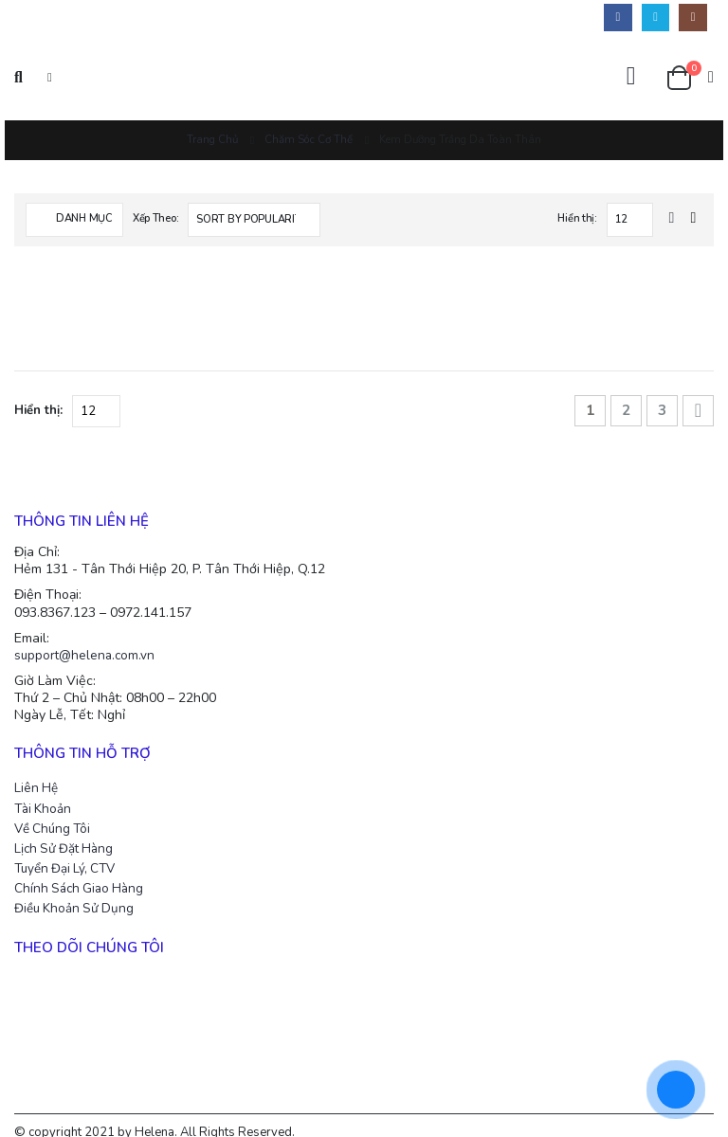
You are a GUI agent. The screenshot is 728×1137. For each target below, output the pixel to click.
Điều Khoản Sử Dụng (78, 893)
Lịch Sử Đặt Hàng (67, 832)
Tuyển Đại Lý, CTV (69, 852)
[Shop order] (254, 220)
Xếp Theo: (156, 218)
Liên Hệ (37, 771)
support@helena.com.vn (87, 635)
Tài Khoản (45, 791)
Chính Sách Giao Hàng (83, 873)
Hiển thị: (577, 218)
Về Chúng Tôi (56, 812)
